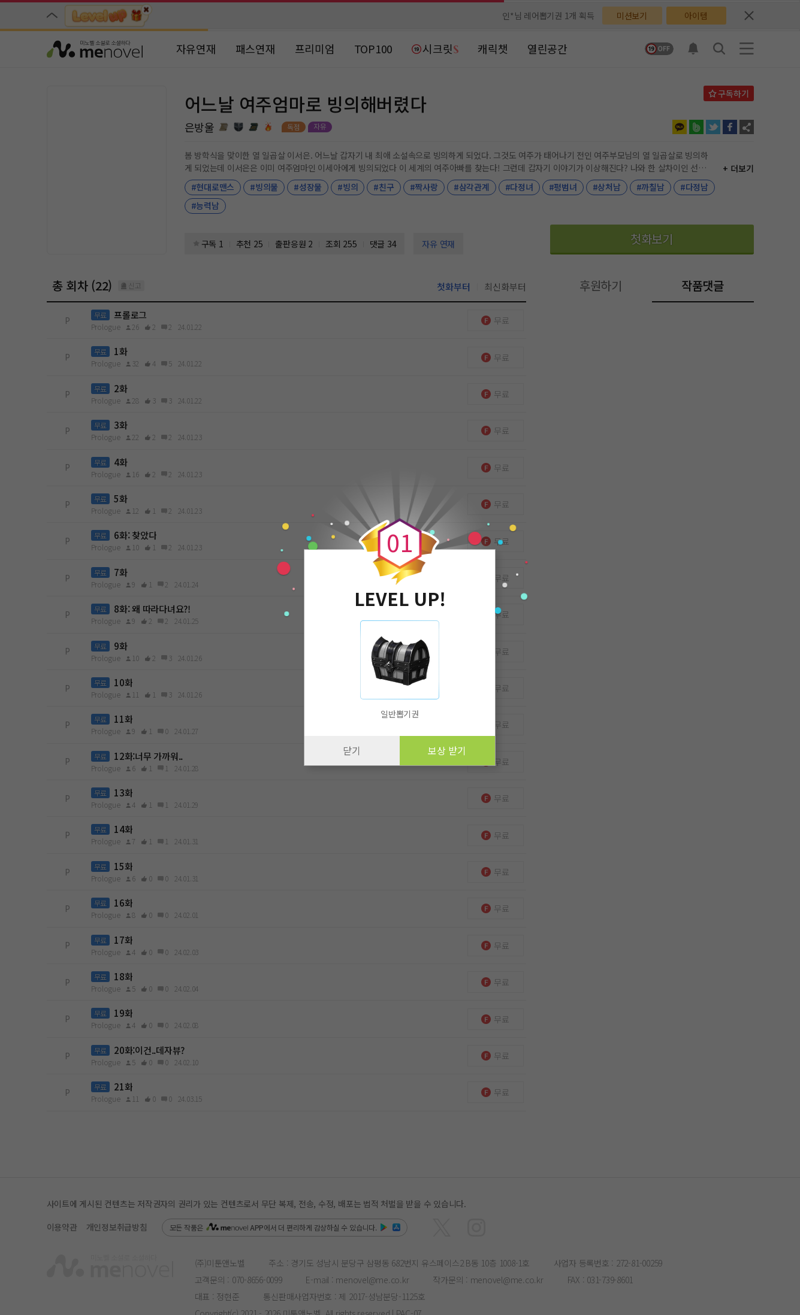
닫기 (352, 750)
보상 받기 (447, 750)
